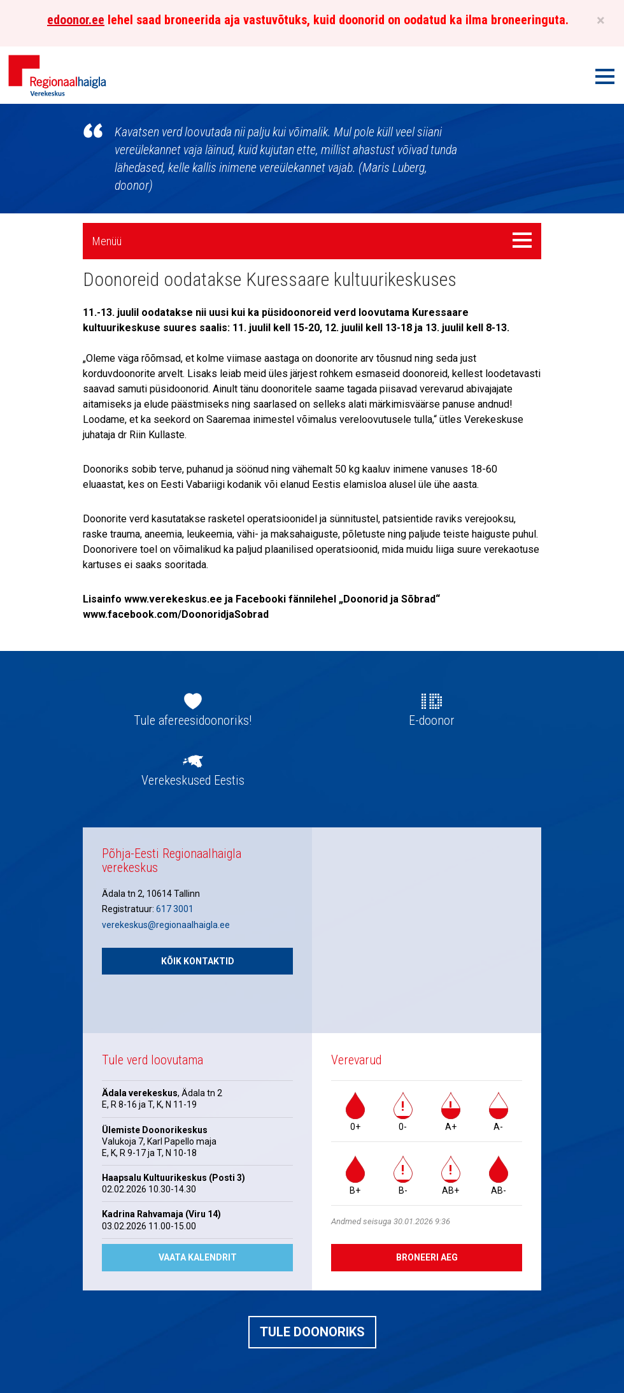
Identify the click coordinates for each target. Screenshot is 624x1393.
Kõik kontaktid (197, 961)
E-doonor (432, 720)
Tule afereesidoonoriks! (193, 720)
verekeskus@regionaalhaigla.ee (166, 925)
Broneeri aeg (427, 1257)
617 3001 (175, 909)
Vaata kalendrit (198, 1257)
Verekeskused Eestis (193, 780)
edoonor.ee (75, 19)
